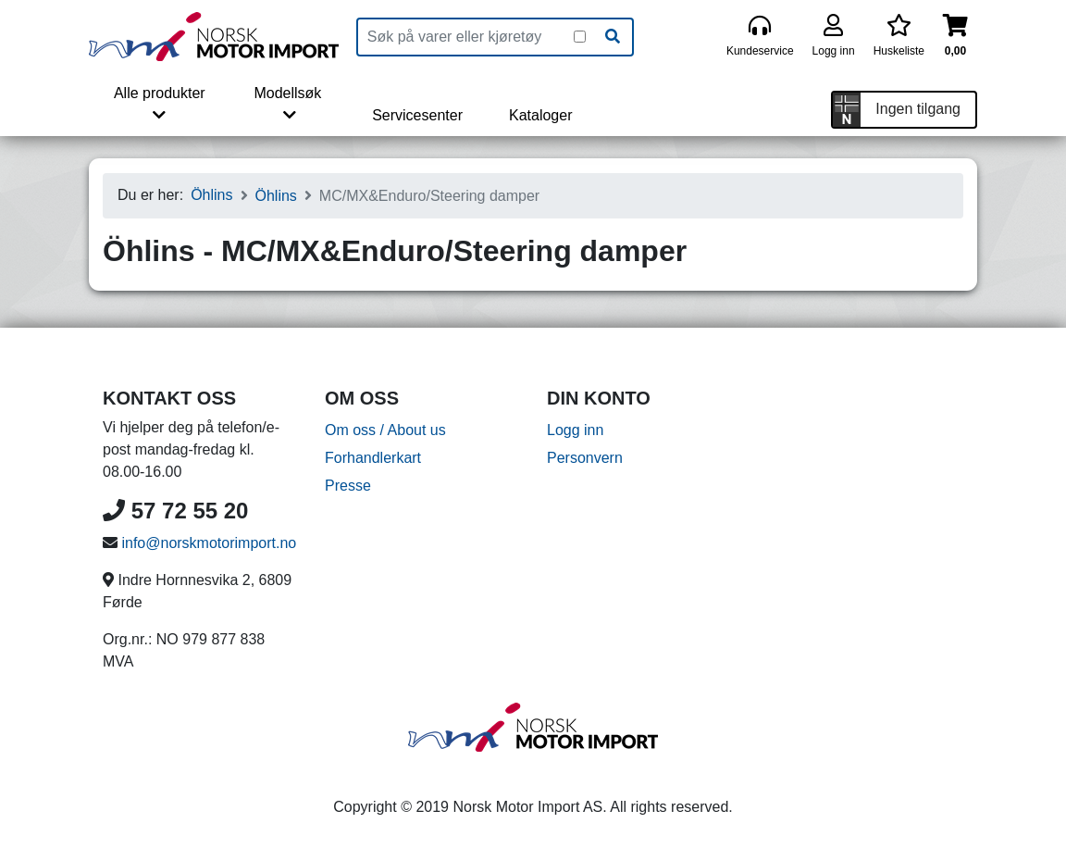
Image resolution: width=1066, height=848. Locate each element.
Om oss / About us (385, 430)
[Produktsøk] (466, 37)
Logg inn (575, 430)
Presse (348, 485)
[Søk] (612, 37)
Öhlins (211, 195)
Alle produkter (159, 103)
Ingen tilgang (918, 109)
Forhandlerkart (373, 458)
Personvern (585, 458)
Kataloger (541, 115)
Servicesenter (417, 115)
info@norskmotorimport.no (208, 543)
